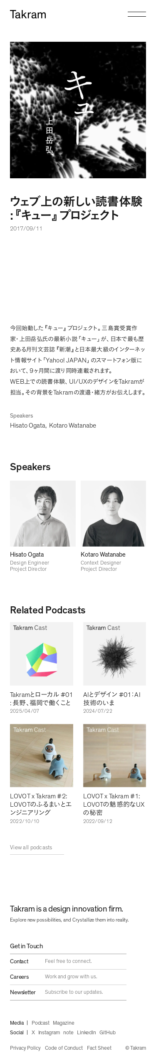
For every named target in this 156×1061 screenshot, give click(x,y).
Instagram (49, 1033)
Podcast (41, 1023)
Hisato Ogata (27, 425)
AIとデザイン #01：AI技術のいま (112, 698)
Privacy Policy (25, 1048)
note (68, 1033)
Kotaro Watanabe (72, 425)
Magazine (63, 1023)
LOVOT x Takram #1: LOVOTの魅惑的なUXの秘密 (114, 804)
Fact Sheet (99, 1048)
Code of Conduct (64, 1048)
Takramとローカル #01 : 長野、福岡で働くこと (41, 698)
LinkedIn (86, 1033)
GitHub (107, 1033)
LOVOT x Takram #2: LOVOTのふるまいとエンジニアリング (41, 804)
